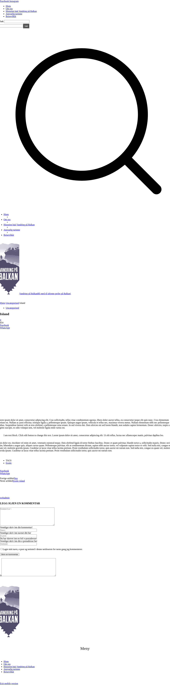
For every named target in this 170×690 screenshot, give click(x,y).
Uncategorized (12, 303)
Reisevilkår (11, 16)
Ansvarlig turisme (14, 14)
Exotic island (19, 481)
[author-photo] (7, 495)
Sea (16, 478)
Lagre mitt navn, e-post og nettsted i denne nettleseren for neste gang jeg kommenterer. (43, 552)
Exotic (9, 463)
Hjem (8, 6)
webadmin (5, 498)
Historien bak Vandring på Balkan (21, 11)
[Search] (26, 26)
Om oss (9, 8)
